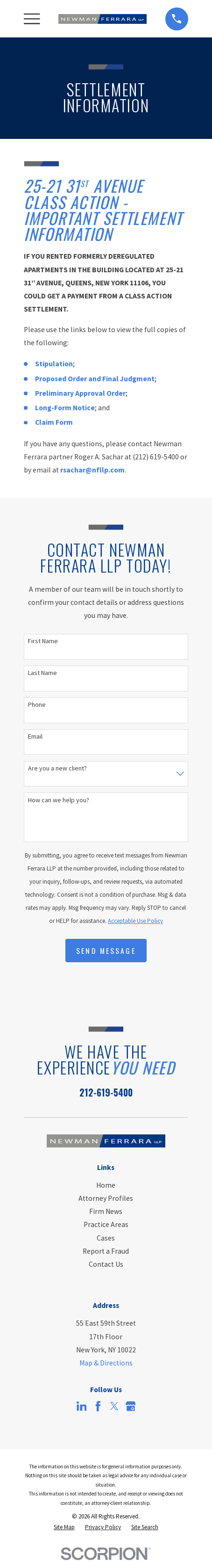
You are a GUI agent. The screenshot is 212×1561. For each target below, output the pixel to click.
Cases (106, 1238)
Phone (37, 705)
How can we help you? (58, 800)
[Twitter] (114, 1406)
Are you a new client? (57, 768)
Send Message (106, 950)
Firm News (105, 1211)
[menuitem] (64, 1527)
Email (35, 737)
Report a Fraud (106, 1251)
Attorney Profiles (105, 1198)
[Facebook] (98, 1406)
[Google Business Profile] (131, 1406)
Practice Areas (106, 1224)
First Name (43, 641)
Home (105, 1185)
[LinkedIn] (82, 1406)
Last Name (42, 673)
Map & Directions (106, 1362)
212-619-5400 (106, 1092)
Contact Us (106, 1264)
